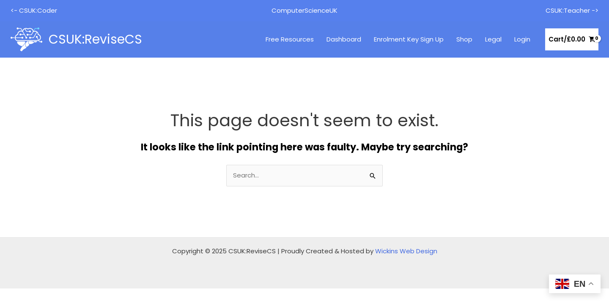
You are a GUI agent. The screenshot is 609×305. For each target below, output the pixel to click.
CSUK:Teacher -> (572, 10)
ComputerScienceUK (304, 10)
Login (522, 39)
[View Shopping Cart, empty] (571, 39)
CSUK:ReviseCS (95, 39)
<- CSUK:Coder (34, 10)
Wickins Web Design (406, 251)
